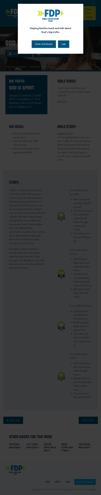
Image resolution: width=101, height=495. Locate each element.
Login (64, 44)
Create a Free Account (43, 44)
